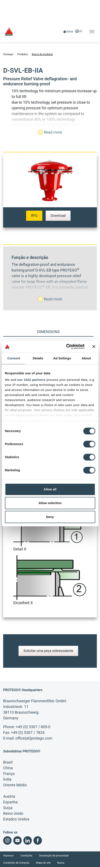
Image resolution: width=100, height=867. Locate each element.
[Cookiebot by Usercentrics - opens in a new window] (66, 346)
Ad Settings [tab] (62, 358)
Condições (26, 855)
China (8, 768)
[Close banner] (93, 346)
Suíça (7, 807)
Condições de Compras (16, 862)
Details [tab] (38, 358)
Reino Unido (13, 813)
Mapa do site (43, 862)
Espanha (10, 802)
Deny (50, 517)
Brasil (8, 762)
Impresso (8, 855)
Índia (7, 779)
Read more (50, 132)
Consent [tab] (13, 358)
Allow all (50, 489)
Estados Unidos (16, 819)
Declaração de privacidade (54, 855)
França (9, 773)
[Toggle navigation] (92, 31)
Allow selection (50, 503)
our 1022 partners (31, 379)
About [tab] (86, 358)
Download (58, 216)
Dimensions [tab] (48, 331)
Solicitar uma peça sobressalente (48, 651)
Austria (9, 796)
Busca (60, 862)
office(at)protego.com (33, 738)
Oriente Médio (15, 785)
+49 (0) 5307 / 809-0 (33, 727)
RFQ (34, 216)
